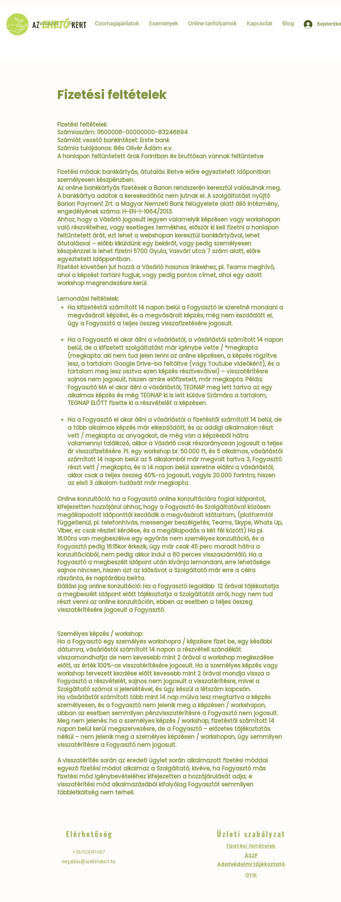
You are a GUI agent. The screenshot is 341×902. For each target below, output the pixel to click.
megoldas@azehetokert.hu (89, 861)
